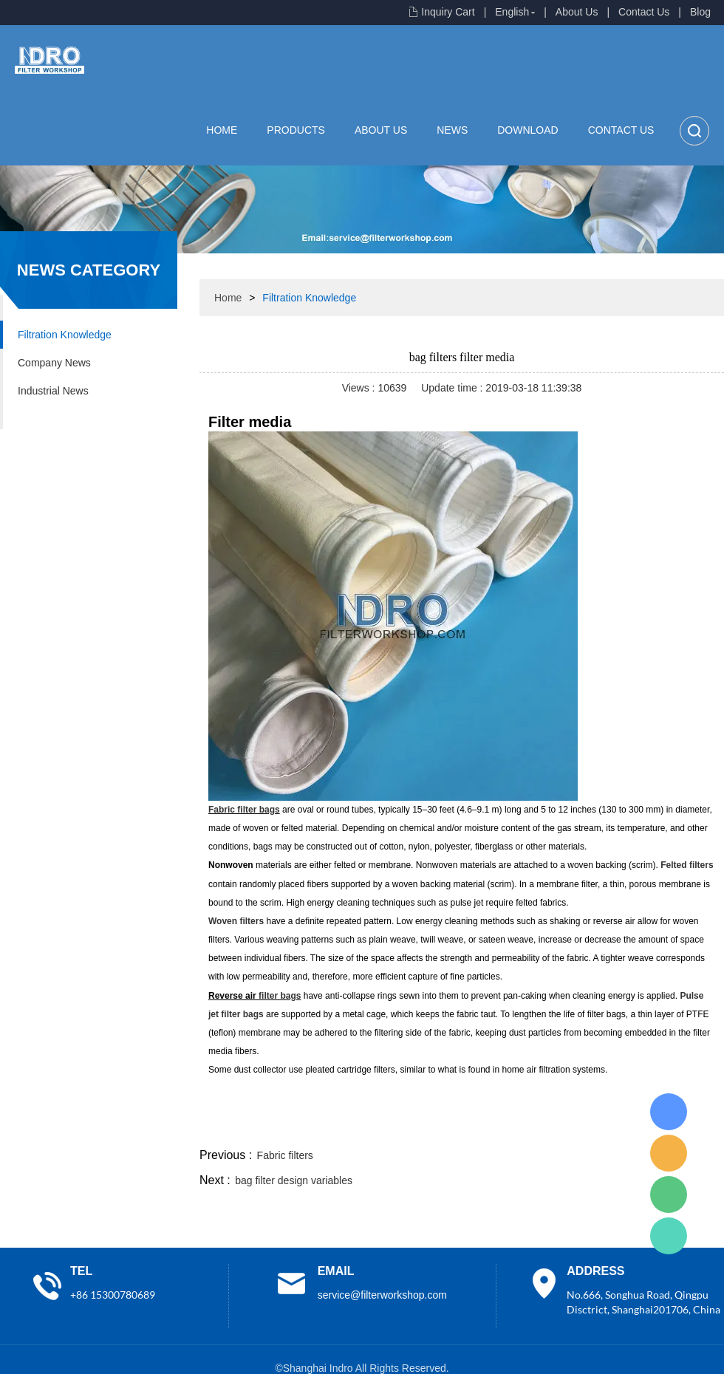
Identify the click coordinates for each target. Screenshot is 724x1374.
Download (527, 130)
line (499, 1127)
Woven (236, 921)
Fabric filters (285, 1155)
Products (296, 130)
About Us (577, 12)
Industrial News (53, 391)
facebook (459, 1127)
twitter (538, 1127)
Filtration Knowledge (65, 335)
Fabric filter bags (244, 809)
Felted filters (686, 865)
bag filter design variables (293, 1180)
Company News (54, 363)
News (452, 130)
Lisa (668, 1111)
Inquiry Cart (447, 12)
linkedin (698, 1127)
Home (221, 130)
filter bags (280, 996)
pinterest (618, 1127)
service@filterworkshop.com (382, 1295)
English (512, 12)
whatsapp (578, 1127)
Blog (700, 12)
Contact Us (643, 12)
